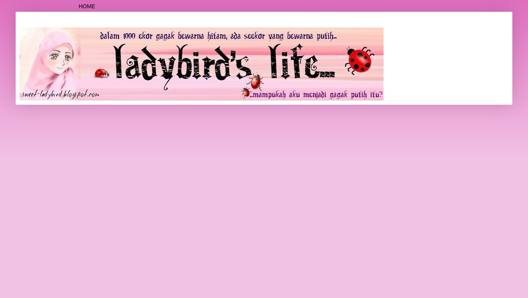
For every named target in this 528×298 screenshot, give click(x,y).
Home (87, 6)
